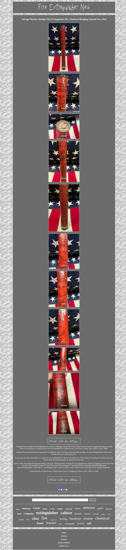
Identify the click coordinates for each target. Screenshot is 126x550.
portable (80, 523)
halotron (26, 508)
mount (88, 518)
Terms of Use (64, 546)
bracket (51, 523)
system (95, 514)
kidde (36, 508)
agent (60, 524)
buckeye (75, 518)
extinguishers (53, 520)
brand (45, 509)
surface (103, 514)
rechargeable (70, 524)
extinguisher (47, 512)
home (40, 523)
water (78, 508)
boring (63, 518)
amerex (89, 507)
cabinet (66, 513)
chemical (102, 518)
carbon (52, 509)
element (87, 514)
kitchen (18, 509)
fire (44, 518)
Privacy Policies (64, 543)
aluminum (109, 509)
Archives (64, 536)
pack (100, 508)
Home (64, 533)
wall (89, 523)
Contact (64, 539)
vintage (21, 520)
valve (109, 514)
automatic (68, 509)
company (29, 513)
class (35, 518)
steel (19, 514)
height (60, 509)
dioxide (78, 513)
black (27, 519)
